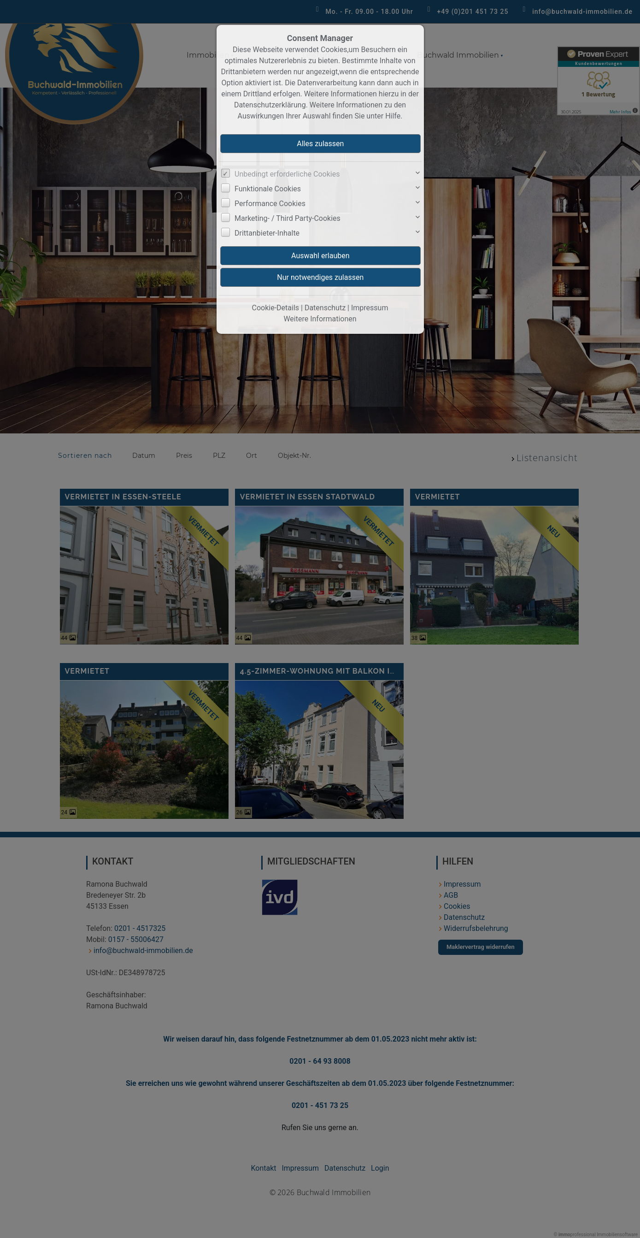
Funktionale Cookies (268, 188)
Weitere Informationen (319, 318)
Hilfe (392, 116)
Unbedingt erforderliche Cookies (287, 174)
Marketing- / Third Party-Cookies (288, 218)
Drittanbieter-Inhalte (267, 233)
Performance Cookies (270, 203)
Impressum (369, 307)
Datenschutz (325, 307)
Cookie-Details (275, 307)
